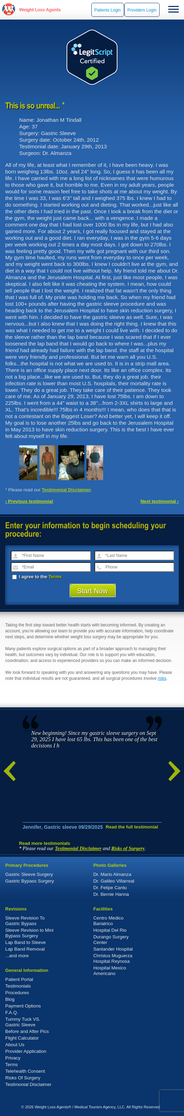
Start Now (92, 591)
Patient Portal (19, 979)
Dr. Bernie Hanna (111, 894)
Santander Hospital (113, 949)
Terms (55, 576)
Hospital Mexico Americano (109, 970)
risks (162, 678)
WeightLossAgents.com (39, 9)
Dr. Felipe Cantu (110, 887)
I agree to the (37, 576)
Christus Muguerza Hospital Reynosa (112, 958)
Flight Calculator (22, 1038)
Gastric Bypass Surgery (29, 881)
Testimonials (18, 986)
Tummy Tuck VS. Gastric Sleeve (22, 1022)
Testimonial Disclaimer (66, 489)
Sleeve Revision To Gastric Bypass (25, 920)
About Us (14, 1044)
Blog (10, 999)
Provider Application (25, 1051)
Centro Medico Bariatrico (108, 920)
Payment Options (23, 1006)
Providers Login (142, 10)
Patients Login (107, 10)
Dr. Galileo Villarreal (114, 881)
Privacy (13, 1058)
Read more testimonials (44, 843)
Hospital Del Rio (110, 930)
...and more (17, 955)
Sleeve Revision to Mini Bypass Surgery (29, 933)
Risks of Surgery (128, 848)
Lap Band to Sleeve (25, 942)
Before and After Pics (27, 1031)
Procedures (17, 992)
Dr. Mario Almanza (112, 874)
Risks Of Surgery (22, 1077)
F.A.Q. (11, 1012)
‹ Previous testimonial (29, 501)
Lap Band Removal (25, 949)
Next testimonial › (159, 501)
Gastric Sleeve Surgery (29, 874)
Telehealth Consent (25, 1071)
